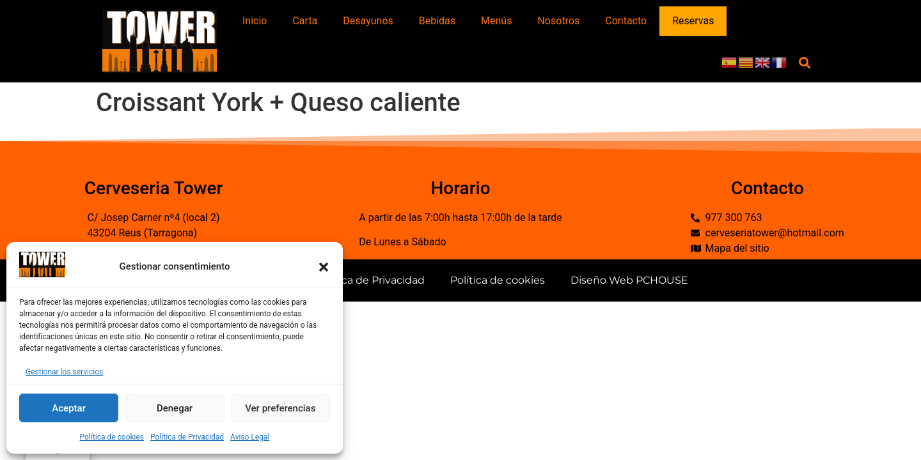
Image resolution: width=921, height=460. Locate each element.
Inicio (254, 21)
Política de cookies (112, 437)
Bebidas (437, 21)
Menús (496, 21)
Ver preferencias (280, 408)
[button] (323, 267)
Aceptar (69, 408)
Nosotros (558, 21)
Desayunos (368, 21)
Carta (304, 21)
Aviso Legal (249, 437)
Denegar (175, 408)
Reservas (693, 21)
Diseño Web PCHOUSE (629, 280)
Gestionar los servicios (64, 371)
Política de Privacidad (187, 437)
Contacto (626, 21)
